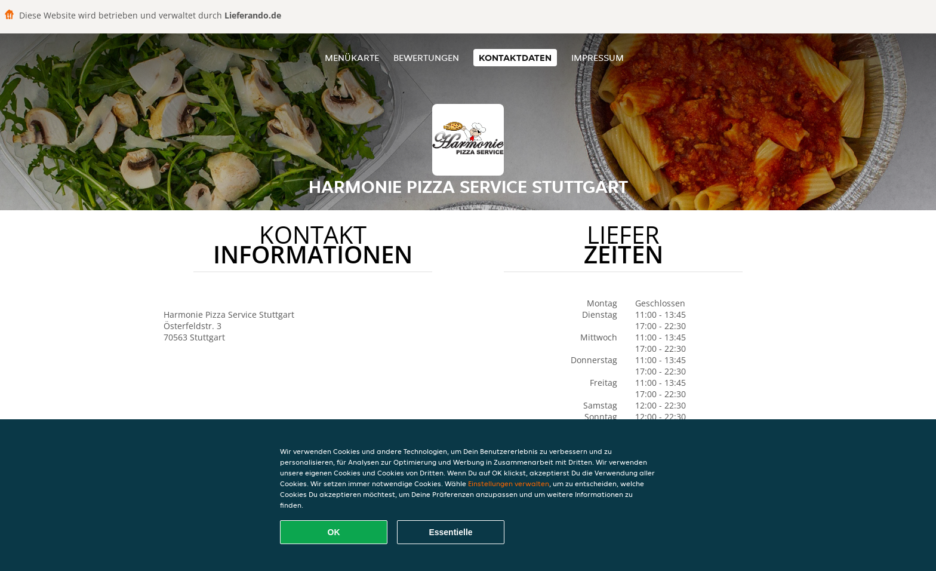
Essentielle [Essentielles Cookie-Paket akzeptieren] (450, 532)
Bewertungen (426, 57)
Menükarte (352, 57)
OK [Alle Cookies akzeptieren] (334, 532)
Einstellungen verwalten (508, 483)
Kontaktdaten (515, 57)
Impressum (597, 57)
